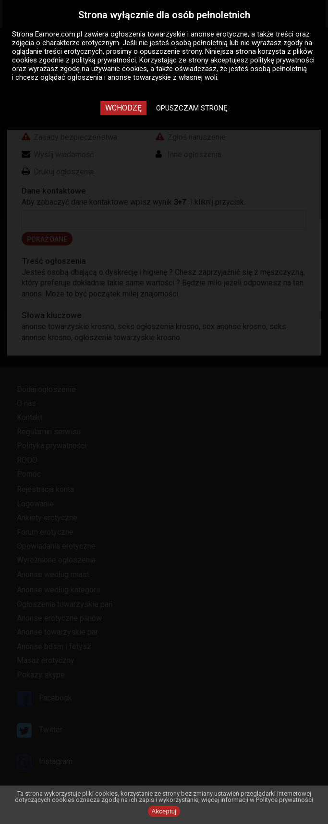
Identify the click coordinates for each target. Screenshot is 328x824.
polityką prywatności (104, 60)
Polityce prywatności (284, 799)
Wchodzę (123, 107)
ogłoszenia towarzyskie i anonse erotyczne (179, 34)
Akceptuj (164, 811)
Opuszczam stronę (192, 108)
